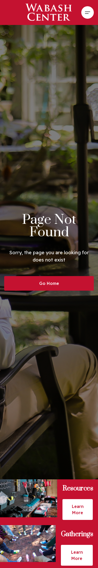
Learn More (78, 509)
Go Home (49, 283)
